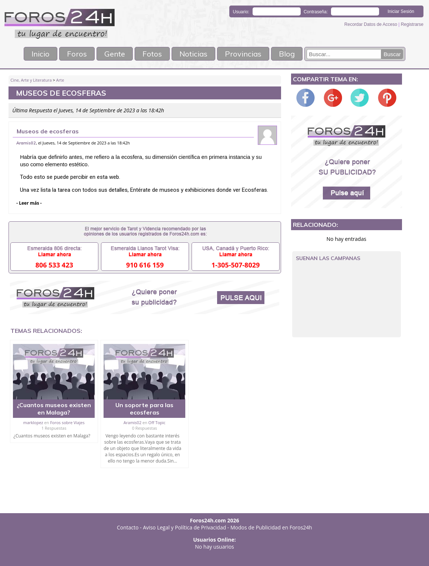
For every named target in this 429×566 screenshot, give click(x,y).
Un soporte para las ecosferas (144, 408)
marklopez (33, 422)
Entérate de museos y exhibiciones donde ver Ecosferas (198, 190)
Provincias (243, 53)
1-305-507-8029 (236, 265)
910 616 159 (145, 265)
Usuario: (241, 11)
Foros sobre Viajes (67, 422)
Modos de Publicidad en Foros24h (271, 527)
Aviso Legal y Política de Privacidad (184, 527)
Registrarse (412, 24)
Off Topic (156, 422)
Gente (114, 53)
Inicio (40, 53)
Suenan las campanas (328, 258)
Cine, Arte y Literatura (31, 80)
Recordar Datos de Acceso (371, 24)
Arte (60, 80)
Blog (287, 53)
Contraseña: (316, 11)
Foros (77, 53)
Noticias (193, 53)
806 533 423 (54, 265)
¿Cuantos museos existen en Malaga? (54, 408)
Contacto (128, 527)
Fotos (152, 53)
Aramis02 (26, 143)
